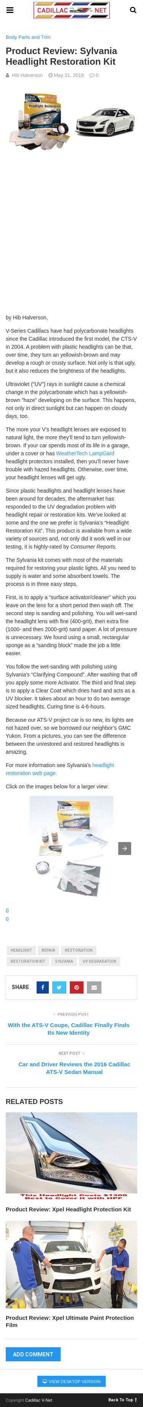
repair (48, 950)
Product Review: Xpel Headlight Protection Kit (68, 1209)
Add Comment (33, 1354)
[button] (124, 848)
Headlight (21, 950)
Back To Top (122, 1399)
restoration (79, 950)
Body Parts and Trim (28, 37)
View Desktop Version (72, 1381)
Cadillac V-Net (38, 1400)
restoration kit (28, 961)
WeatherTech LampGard (85, 453)
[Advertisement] (71, 231)
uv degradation (99, 961)
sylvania (64, 961)
